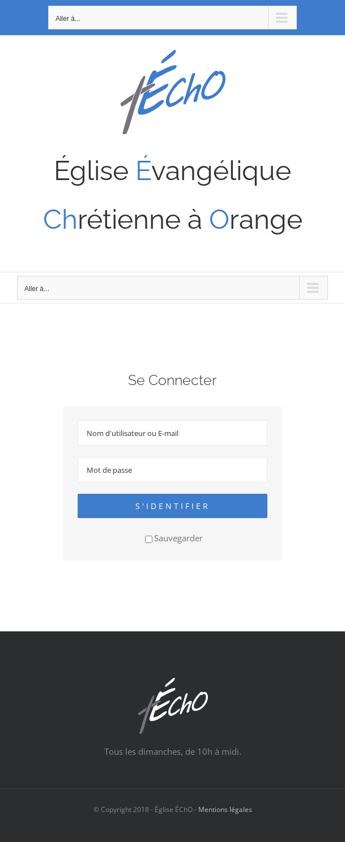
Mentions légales (225, 809)
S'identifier (172, 506)
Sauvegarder (174, 538)
